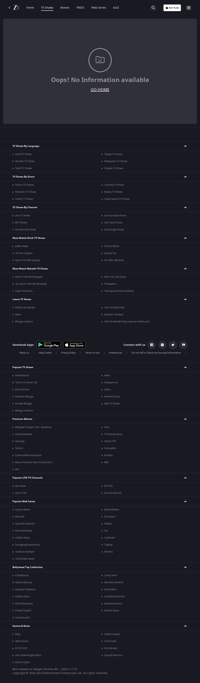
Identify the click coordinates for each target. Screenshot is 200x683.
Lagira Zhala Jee (24, 291)
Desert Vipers (22, 662)
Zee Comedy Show (114, 307)
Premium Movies (22, 419)
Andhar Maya (22, 537)
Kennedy (20, 441)
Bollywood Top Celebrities (27, 567)
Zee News (20, 486)
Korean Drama (112, 396)
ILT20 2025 (21, 648)
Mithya (108, 523)
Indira (107, 389)
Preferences (115, 353)
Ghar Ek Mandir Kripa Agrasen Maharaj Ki (127, 321)
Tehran (19, 448)
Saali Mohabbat (23, 434)
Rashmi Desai (111, 610)
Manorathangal (23, 530)
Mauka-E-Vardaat (113, 314)
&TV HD (108, 486)
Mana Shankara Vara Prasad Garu (33, 462)
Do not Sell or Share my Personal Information (156, 353)
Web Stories (21, 641)
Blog (17, 634)
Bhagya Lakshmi (24, 321)
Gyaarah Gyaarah (25, 523)
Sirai (106, 427)
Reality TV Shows (113, 192)
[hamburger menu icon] (189, 8)
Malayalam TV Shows (115, 161)
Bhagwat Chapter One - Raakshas (33, 427)
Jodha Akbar (21, 246)
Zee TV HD (21, 493)
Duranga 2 (110, 516)
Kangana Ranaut (113, 603)
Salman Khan (22, 596)
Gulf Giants (110, 641)
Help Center (45, 353)
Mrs (17, 469)
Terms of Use (92, 353)
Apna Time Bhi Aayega (27, 260)
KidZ (116, 7)
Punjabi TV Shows (113, 168)
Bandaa (108, 455)
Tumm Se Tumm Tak (26, 382)
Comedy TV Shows (114, 185)
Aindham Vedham (25, 552)
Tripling (108, 545)
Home (30, 7)
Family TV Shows (24, 199)
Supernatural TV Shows (116, 199)
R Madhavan (22, 575)
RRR (106, 462)
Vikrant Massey (23, 582)
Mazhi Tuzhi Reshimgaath (29, 277)
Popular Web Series (23, 501)
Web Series (98, 7)
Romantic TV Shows (25, 192)
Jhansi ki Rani (22, 389)
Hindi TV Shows (23, 154)
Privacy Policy (68, 353)
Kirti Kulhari (110, 589)
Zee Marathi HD (113, 493)
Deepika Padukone (25, 589)
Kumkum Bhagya (24, 396)
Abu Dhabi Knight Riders (28, 655)
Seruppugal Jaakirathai (27, 545)
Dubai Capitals (112, 634)
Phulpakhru (110, 284)
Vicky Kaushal (22, 617)
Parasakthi (110, 448)
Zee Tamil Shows (113, 222)
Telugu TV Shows (113, 154)
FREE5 (80, 7)
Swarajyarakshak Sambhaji (119, 291)
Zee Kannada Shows (115, 215)
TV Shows (47, 7)
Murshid (19, 516)
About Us (24, 353)
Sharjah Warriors (113, 655)
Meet (18, 314)
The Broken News (24, 559)
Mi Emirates (110, 648)
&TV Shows (21, 222)
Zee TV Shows (22, 215)
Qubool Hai (110, 253)
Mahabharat (22, 375)
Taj (105, 530)
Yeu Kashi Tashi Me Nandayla (31, 284)
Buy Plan (172, 7)
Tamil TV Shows (23, 168)
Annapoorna (111, 382)
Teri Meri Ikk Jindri (114, 260)
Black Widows (111, 509)
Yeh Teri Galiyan (24, 253)
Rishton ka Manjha (25, 307)
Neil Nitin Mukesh (113, 582)
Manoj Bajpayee (24, 603)
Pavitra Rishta (111, 246)
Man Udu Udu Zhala (115, 277)
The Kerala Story (113, 434)
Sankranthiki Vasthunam (28, 455)
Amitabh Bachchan (114, 596)
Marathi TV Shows (25, 161)
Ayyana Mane (22, 509)
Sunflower (109, 537)
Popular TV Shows (22, 367)
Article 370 (110, 441)
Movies (65, 7)
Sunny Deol (110, 575)
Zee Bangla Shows (114, 229)
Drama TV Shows (24, 185)
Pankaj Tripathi (23, 610)
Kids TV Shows (112, 403)
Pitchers (108, 552)
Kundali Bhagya (23, 403)
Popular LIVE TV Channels (27, 478)
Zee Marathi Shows (25, 229)
